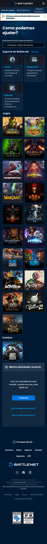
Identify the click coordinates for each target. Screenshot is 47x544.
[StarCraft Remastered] (13, 236)
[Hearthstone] (34, 171)
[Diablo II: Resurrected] (34, 193)
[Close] (45, 17)
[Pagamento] (35, 68)
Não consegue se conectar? (23, 408)
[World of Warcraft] (13, 127)
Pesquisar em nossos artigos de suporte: (18, 40)
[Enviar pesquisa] (5, 45)
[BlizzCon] (13, 351)
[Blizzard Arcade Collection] (13, 258)
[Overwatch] (13, 171)
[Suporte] (13, 97)
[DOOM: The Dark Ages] (13, 302)
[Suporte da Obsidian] (34, 280)
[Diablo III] (13, 214)
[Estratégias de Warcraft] (13, 193)
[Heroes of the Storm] (34, 236)
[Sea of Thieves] (13, 324)
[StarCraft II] (34, 214)
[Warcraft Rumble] (34, 127)
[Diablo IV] (13, 149)
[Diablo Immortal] (34, 149)
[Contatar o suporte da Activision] (13, 280)
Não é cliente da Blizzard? (23, 415)
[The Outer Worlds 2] (34, 302)
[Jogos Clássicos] (34, 258)
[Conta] (13, 68)
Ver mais (34, 52)
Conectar (23, 397)
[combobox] (23, 45)
